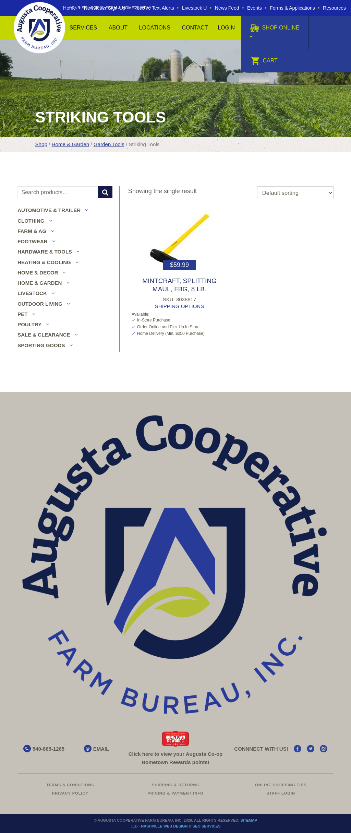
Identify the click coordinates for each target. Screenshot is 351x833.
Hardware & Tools (44, 252)
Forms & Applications (292, 8)
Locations (154, 28)
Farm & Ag (31, 231)
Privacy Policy (70, 793)
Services (83, 28)
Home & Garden (70, 144)
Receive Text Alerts (153, 8)
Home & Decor (37, 272)
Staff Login (280, 793)
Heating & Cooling (44, 262)
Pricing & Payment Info (175, 793)
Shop (41, 144)
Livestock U (194, 8)
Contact (195, 28)
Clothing (30, 221)
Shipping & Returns (175, 785)
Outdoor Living (39, 304)
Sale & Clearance (43, 335)
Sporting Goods (41, 345)
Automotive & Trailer (49, 210)
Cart (264, 60)
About (118, 28)
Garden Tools (109, 144)
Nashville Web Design (164, 826)
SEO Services (207, 826)
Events (254, 8)
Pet (22, 314)
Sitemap (248, 820)
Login (226, 28)
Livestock (32, 293)
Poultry (29, 324)
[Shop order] (295, 192)
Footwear (32, 241)
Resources (334, 8)
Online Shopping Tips (280, 785)
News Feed (227, 8)
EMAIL (101, 749)
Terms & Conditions (70, 785)
